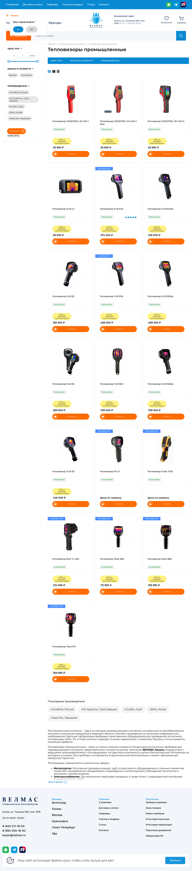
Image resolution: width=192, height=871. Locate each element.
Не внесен (26, 75)
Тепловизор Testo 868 (159, 559)
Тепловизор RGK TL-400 (65, 559)
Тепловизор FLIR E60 (111, 384)
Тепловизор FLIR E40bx (160, 209)
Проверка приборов (156, 802)
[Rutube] (183, 4)
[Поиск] (106, 36)
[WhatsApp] (168, 4)
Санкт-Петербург (63, 827)
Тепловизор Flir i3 (109, 471)
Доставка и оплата (33, 4)
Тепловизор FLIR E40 (111, 209)
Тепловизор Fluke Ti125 (160, 471)
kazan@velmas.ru (14, 835)
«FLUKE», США (133, 709)
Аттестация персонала (157, 819)
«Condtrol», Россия (62, 709)
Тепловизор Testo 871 (64, 646)
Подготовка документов (158, 830)
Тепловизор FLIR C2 (63, 209)
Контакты (104, 4)
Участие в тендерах (72, 4)
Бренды (55, 23)
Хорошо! (175, 860)
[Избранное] (166, 20)
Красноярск (60, 821)
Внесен (13, 75)
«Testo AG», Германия (64, 717)
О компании (12, 4)
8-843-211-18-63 (13, 826)
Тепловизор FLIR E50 (111, 296)
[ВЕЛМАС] (96, 20)
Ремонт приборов (155, 813)
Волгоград (59, 802)
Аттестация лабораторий (159, 824)
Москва (57, 815)
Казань (56, 808)
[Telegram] (176, 4)
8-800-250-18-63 (14, 830)
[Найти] (181, 36)
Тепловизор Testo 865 (112, 559)
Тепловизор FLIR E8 (63, 471)
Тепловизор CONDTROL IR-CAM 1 (70, 121)
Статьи (91, 4)
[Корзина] (181, 20)
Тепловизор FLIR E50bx (160, 296)
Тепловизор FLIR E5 (63, 296)
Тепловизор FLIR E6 (63, 384)
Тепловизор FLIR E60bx (160, 384)
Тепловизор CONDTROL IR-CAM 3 (165, 121)
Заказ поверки (153, 808)
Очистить (13, 136)
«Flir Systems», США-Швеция (99, 709)
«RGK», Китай (158, 709)
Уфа (54, 833)
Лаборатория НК (154, 836)
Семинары (52, 4)
